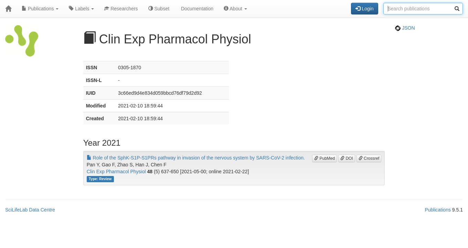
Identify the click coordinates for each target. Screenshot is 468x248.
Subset (158, 8)
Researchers (121, 8)
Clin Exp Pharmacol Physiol (116, 171)
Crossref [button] (369, 158)
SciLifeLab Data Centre (30, 210)
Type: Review (100, 179)
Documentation (196, 8)
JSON (405, 28)
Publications (40, 8)
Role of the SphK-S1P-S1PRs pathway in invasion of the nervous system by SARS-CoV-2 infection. (196, 158)
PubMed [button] (324, 158)
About (235, 8)
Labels (81, 8)
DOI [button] (346, 158)
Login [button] (364, 8)
